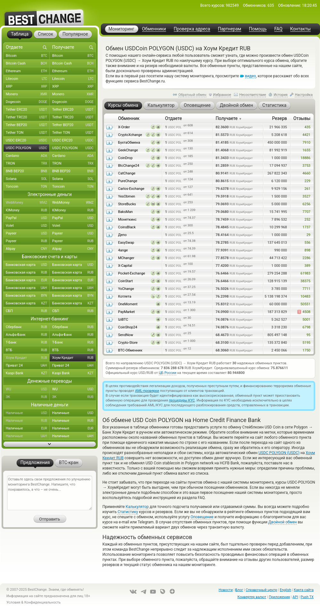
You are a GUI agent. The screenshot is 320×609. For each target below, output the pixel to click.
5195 (306, 343)
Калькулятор (137, 506)
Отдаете (173, 118)
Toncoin (28, 186)
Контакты (300, 29)
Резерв (279, 118)
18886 (305, 158)
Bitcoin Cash (28, 63)
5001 (306, 319)
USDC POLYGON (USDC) (279, 453)
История (281, 95)
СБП (28, 311)
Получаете (229, 118)
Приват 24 (28, 365)
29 (308, 235)
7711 (306, 289)
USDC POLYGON (28, 148)
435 (307, 127)
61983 (305, 273)
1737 (306, 227)
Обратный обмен (192, 95)
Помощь (258, 29)
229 (307, 181)
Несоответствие (252, 95)
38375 (305, 281)
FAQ (278, 29)
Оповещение (201, 517)
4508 (303, 312)
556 (307, 243)
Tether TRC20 (28, 117)
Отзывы (301, 118)
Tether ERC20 (28, 110)
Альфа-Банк (28, 335)
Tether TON (28, 133)
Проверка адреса (192, 29)
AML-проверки (147, 391)
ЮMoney (28, 210)
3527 (306, 196)
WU (28, 389)
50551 (305, 304)
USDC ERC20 (28, 140)
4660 (306, 173)
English (285, 590)
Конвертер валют (251, 597)
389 (307, 266)
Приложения (279, 597)
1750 (306, 350)
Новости (226, 590)
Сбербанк (28, 327)
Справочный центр (261, 590)
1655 (306, 150)
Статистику (127, 512)
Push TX (307, 597)
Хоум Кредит (28, 358)
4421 (306, 135)
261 (307, 189)
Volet (28, 226)
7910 (306, 142)
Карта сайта (304, 590)
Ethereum (28, 71)
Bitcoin (28, 56)
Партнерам (229, 29)
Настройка (304, 95)
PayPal (28, 218)
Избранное (222, 95)
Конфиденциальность (42, 602)
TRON (28, 163)
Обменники (154, 29)
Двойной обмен (282, 522)
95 (308, 335)
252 (307, 219)
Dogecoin (28, 102)
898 (307, 250)
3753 (306, 166)
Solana (28, 179)
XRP (28, 86)
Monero (28, 94)
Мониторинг (121, 28)
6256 (306, 204)
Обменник (129, 118)
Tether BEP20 (28, 125)
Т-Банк (28, 342)
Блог (239, 590)
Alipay (28, 249)
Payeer (28, 233)
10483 (305, 296)
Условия (13, 602)
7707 (306, 212)
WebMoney (28, 203)
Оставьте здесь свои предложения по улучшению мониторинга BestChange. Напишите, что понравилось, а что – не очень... (49, 493)
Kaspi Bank (28, 373)
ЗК (28, 397)
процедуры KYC (182, 400)
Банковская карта (28, 265)
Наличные (28, 413)
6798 (306, 327)
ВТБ (28, 350)
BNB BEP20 (28, 171)
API (295, 597)
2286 (306, 258)
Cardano (28, 156)
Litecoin (28, 79)
